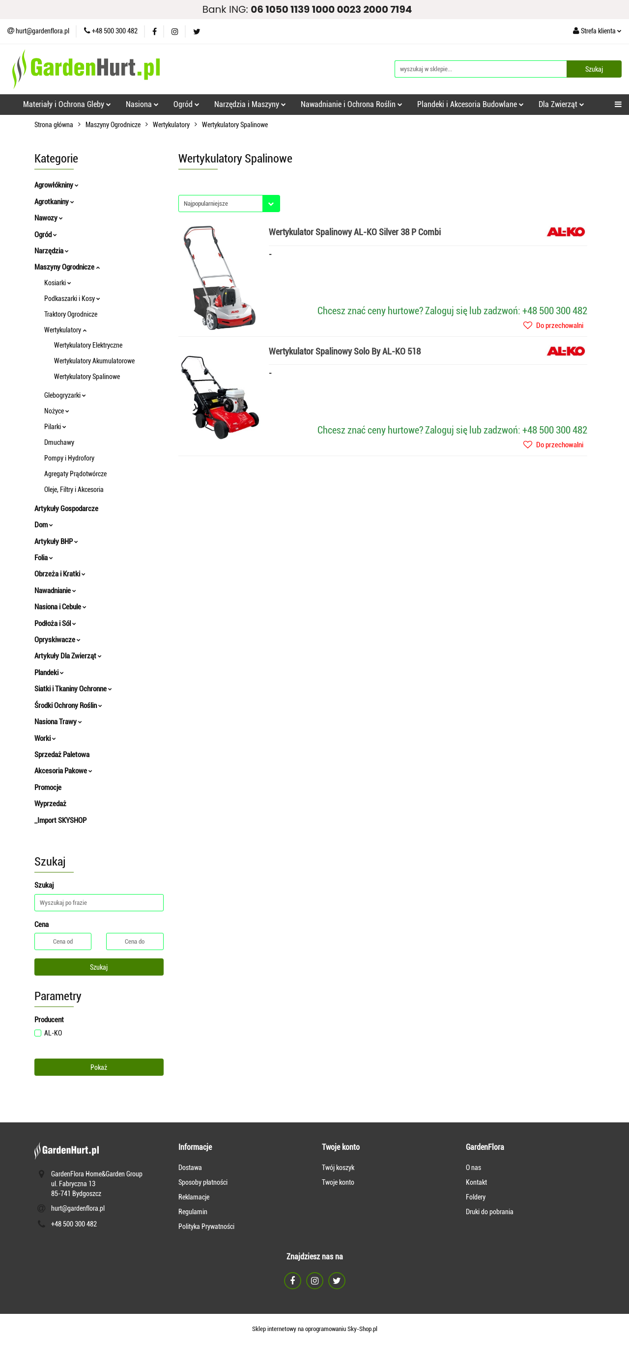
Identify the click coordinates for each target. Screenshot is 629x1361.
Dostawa (190, 1167)
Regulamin (192, 1212)
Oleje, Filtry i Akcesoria (74, 489)
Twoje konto (338, 1182)
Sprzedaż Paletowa (61, 754)
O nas (473, 1167)
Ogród (186, 104)
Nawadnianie (55, 590)
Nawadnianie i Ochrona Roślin (351, 104)
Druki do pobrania (490, 1212)
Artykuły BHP (56, 541)
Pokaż (98, 1067)
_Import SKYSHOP (60, 820)
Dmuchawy (59, 442)
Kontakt (476, 1182)
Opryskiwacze (57, 639)
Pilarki (55, 427)
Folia (43, 557)
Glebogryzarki (65, 395)
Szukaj (99, 967)
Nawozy (48, 218)
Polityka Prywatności (206, 1226)
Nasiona (142, 104)
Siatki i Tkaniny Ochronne (73, 688)
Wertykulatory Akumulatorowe (94, 361)
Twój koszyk (338, 1167)
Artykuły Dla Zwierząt (68, 656)
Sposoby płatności (203, 1182)
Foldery (476, 1197)
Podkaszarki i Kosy (72, 298)
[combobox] (229, 203)
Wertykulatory (65, 330)
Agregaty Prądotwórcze (75, 474)
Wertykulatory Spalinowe (87, 377)
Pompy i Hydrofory (69, 458)
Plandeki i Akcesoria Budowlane (470, 104)
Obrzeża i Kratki (60, 574)
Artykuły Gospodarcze (66, 508)
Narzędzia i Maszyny (250, 104)
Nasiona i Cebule (60, 606)
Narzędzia (51, 250)
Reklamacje (193, 1197)
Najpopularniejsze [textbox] (206, 203)
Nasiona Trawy (58, 721)
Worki (45, 738)
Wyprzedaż (50, 803)
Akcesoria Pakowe (63, 770)
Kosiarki (57, 283)
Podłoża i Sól (55, 623)
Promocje (47, 787)
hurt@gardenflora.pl (78, 1208)
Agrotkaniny (54, 201)
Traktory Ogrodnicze (70, 314)
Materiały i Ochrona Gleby (67, 104)
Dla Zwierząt (561, 104)
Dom (43, 524)
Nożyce (56, 411)
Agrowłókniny (56, 185)
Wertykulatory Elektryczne (88, 345)
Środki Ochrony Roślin (68, 705)
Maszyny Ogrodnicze (67, 267)
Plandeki (49, 672)
